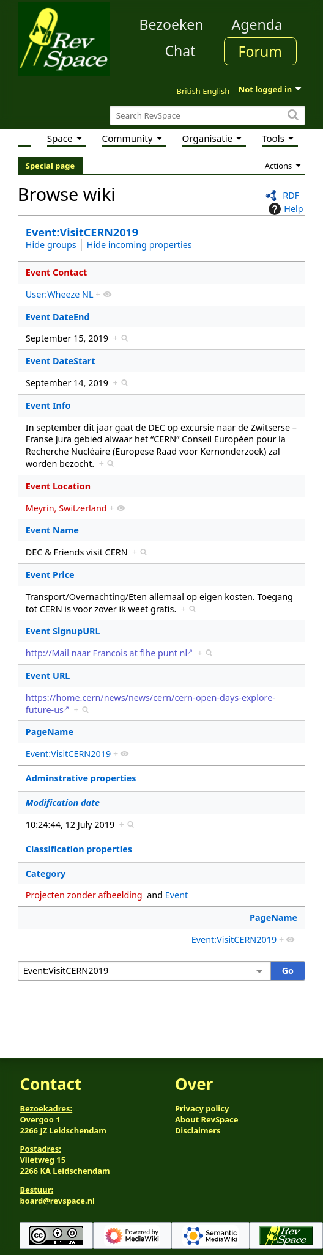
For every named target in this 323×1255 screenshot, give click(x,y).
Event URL (48, 675)
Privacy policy (202, 1108)
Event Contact (56, 272)
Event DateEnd (58, 317)
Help (284, 209)
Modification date (63, 802)
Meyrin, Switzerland (66, 508)
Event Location (58, 486)
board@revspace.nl (57, 1200)
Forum (260, 51)
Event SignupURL (63, 631)
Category (45, 873)
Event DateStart (60, 361)
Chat (180, 50)
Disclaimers (198, 1130)
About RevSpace (207, 1119)
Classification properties (79, 849)
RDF (291, 195)
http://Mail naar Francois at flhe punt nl (106, 653)
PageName (49, 731)
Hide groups (51, 245)
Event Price (50, 574)
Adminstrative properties (81, 778)
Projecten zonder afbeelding (84, 895)
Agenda (257, 24)
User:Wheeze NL (60, 294)
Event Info (48, 405)
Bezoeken (171, 24)
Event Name (52, 530)
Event (176, 895)
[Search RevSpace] (207, 116)
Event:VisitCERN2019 (82, 232)
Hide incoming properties (139, 245)
